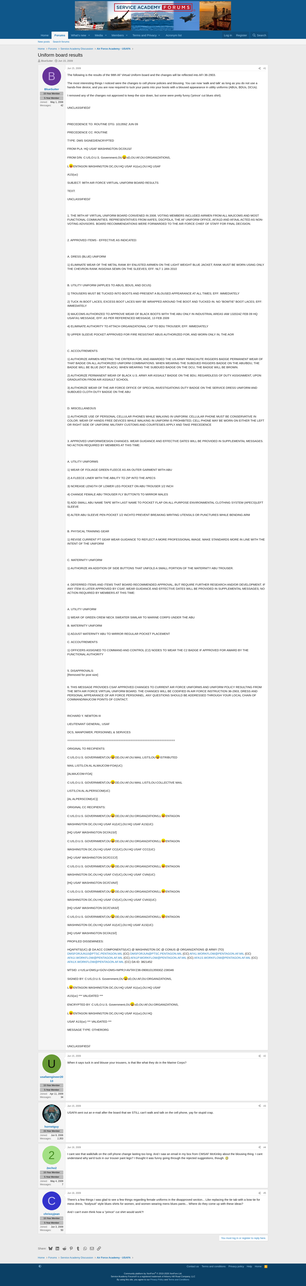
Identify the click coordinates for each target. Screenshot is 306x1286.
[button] (89, 35)
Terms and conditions (214, 1266)
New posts (44, 41)
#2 (264, 1056)
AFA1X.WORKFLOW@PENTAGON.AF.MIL (95, 961)
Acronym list (174, 35)
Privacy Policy (157, 1279)
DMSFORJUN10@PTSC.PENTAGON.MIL (94, 953)
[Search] (259, 35)
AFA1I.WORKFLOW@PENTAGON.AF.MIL (95, 957)
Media (99, 35)
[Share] (259, 68)
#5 (264, 1193)
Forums (59, 35)
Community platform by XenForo (153, 1273)
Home (45, 35)
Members (118, 35)
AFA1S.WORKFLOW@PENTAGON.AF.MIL (222, 957)
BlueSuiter (47, 60)
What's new (78, 35)
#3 (264, 1106)
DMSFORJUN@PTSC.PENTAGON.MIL (156, 953)
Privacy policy (236, 1266)
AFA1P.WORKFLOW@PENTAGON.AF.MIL (158, 957)
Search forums (61, 41)
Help (249, 1266)
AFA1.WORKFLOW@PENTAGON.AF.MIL (216, 953)
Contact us (193, 1266)
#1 (264, 68)
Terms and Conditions (178, 1279)
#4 (264, 1147)
